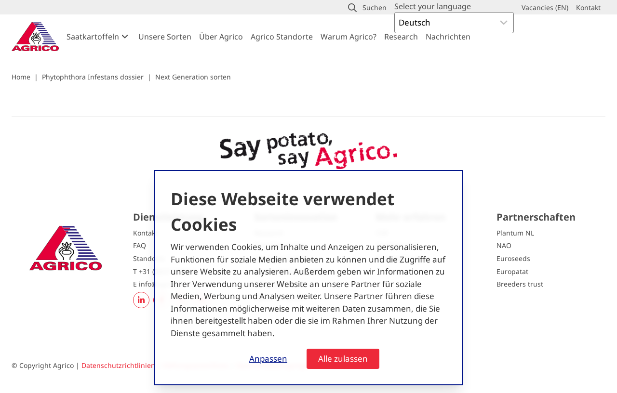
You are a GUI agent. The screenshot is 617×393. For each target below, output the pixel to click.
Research (401, 36)
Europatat (512, 271)
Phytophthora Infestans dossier (93, 76)
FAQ (139, 245)
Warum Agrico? (348, 36)
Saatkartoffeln (93, 36)
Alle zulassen (343, 358)
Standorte (149, 258)
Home (21, 76)
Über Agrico (221, 36)
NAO (503, 245)
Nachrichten (448, 36)
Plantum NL (515, 232)
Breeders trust (519, 283)
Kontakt (145, 232)
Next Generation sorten (193, 76)
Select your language (432, 6)
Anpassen (268, 358)
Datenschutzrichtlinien (118, 365)
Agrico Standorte (282, 36)
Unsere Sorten (164, 36)
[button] (367, 7)
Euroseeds (513, 258)
